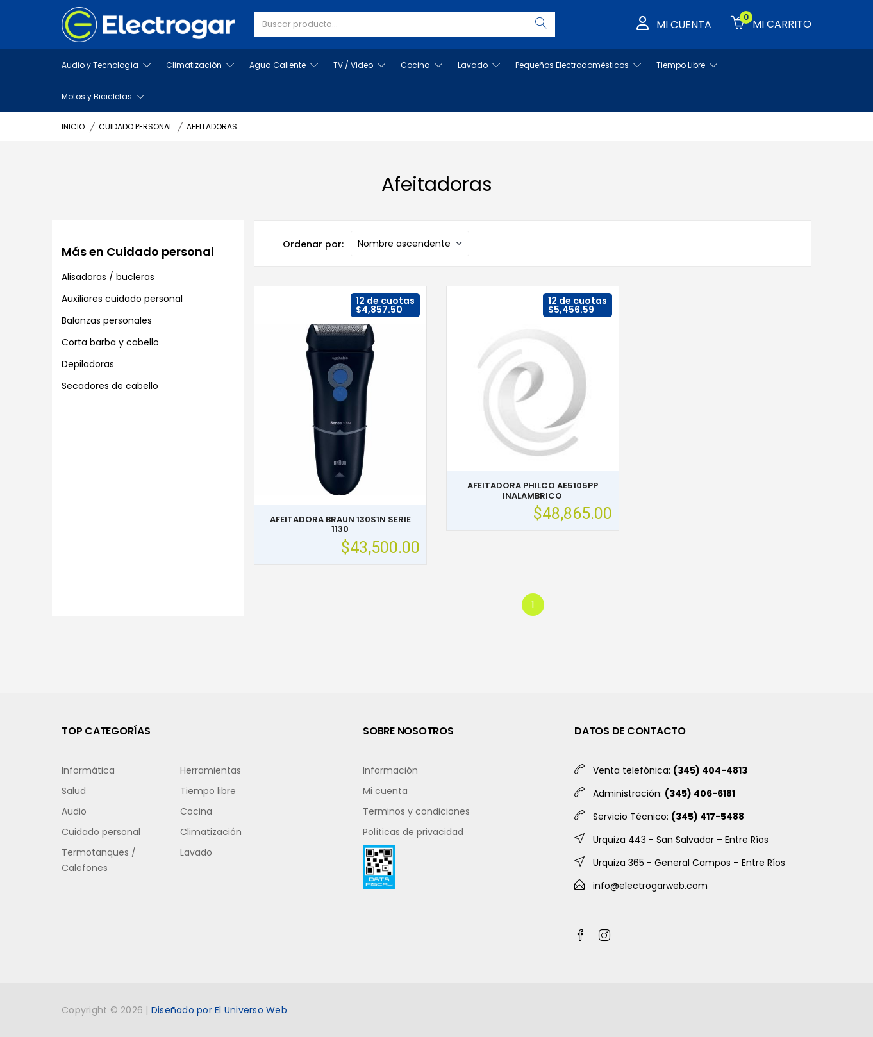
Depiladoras (88, 364)
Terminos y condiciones (416, 811)
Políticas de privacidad (413, 831)
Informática (88, 770)
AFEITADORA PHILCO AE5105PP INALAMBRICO (532, 490)
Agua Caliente (283, 65)
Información (390, 770)
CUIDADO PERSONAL (135, 126)
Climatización (200, 65)
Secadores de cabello (110, 385)
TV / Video (359, 65)
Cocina (421, 65)
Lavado (479, 65)
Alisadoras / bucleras (108, 276)
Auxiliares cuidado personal (122, 298)
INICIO (73, 126)
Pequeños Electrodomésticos (578, 65)
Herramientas (210, 770)
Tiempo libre (208, 790)
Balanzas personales (107, 320)
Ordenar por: (313, 244)
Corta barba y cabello (110, 342)
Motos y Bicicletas (103, 96)
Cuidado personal (101, 831)
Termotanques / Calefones (99, 860)
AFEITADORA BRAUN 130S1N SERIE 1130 (340, 524)
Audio (74, 811)
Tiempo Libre (686, 65)
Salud (74, 790)
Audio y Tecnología (106, 65)
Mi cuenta (385, 790)
